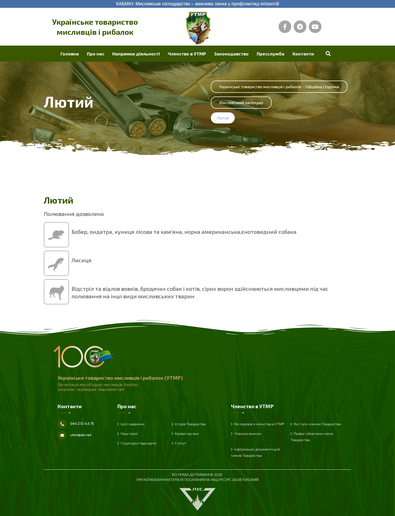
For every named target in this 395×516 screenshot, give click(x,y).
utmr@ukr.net (80, 435)
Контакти (303, 53)
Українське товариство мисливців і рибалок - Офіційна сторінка (279, 86)
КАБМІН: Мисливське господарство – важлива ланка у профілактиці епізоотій (197, 3)
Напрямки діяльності (136, 53)
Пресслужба (270, 53)
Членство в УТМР (187, 53)
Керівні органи (187, 433)
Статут (180, 443)
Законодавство (231, 53)
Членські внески (247, 433)
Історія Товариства (190, 424)
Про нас (95, 53)
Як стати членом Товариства (317, 424)
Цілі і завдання (132, 424)
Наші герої (129, 433)
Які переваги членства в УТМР (259, 424)
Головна (69, 53)
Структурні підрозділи (138, 443)
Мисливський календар (241, 102)
